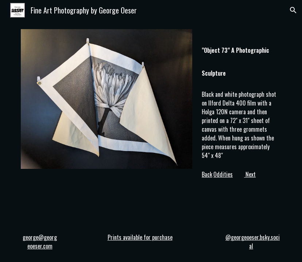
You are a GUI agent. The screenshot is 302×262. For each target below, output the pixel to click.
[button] (293, 10)
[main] (240, 57)
